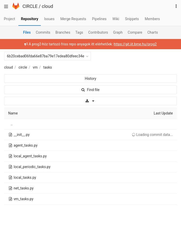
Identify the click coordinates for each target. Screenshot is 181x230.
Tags (79, 32)
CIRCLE (30, 6)
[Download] (90, 101)
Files (27, 32)
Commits (43, 32)
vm (35, 67)
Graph (118, 32)
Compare (135, 32)
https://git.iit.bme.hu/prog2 (135, 44)
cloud (47, 6)
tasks (47, 67)
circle (23, 67)
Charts (152, 32)
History (90, 78)
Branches (62, 32)
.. (12, 124)
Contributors (98, 32)
